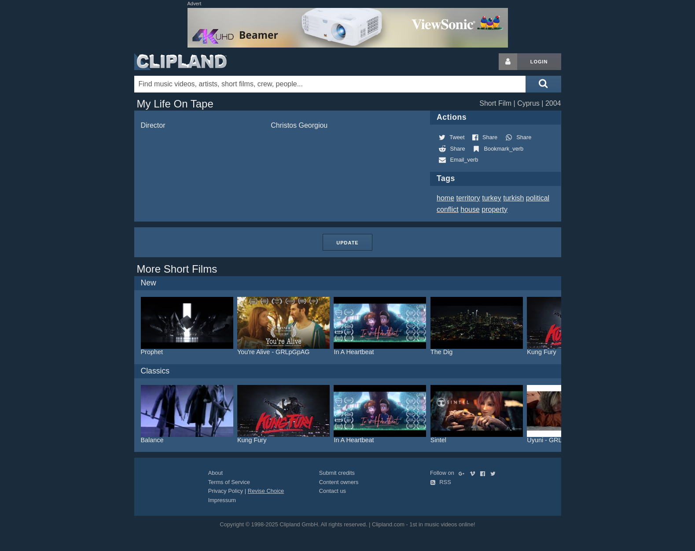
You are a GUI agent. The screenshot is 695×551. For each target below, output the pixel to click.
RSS (440, 482)
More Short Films (177, 269)
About (215, 473)
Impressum (222, 500)
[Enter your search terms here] (330, 84)
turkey (491, 198)
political (537, 198)
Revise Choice (266, 491)
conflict (448, 209)
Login (539, 61)
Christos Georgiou (299, 125)
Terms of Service (229, 482)
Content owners (339, 482)
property (494, 209)
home (445, 198)
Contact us (332, 491)
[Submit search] (543, 84)
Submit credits (337, 473)
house (470, 209)
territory (468, 198)
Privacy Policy (225, 491)
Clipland (180, 61)
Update (347, 242)
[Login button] (508, 61)
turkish (513, 198)
